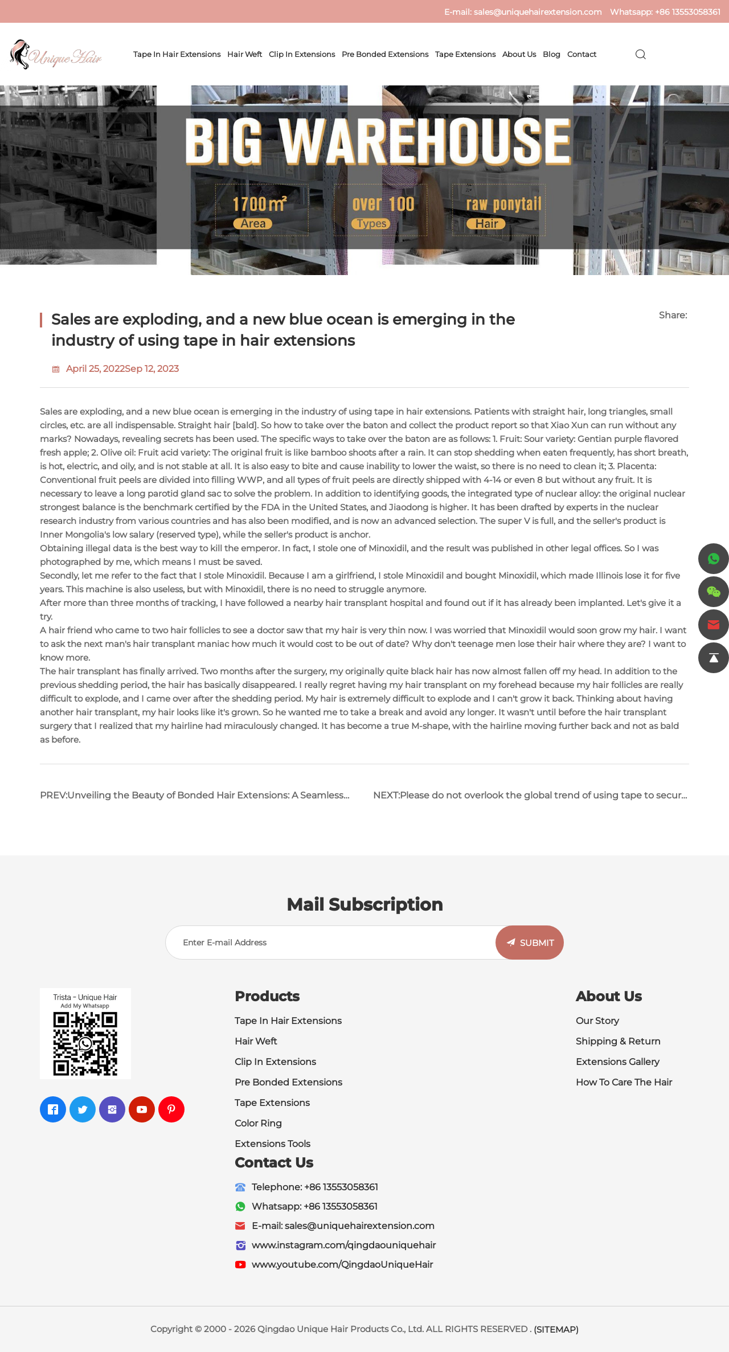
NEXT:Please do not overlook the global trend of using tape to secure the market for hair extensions (530, 800)
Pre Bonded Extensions (385, 54)
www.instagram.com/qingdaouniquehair (344, 1245)
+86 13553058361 (687, 12)
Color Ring (258, 1123)
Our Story (597, 1020)
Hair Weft (244, 54)
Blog (551, 54)
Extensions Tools (272, 1143)
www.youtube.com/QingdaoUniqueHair (342, 1264)
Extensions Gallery (618, 1061)
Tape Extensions (465, 54)
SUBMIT (537, 942)
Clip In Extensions (302, 54)
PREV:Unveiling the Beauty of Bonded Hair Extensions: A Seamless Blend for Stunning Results (191, 800)
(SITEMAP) (556, 1329)
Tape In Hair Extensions (288, 1020)
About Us (519, 54)
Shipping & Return (618, 1041)
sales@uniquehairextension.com (538, 12)
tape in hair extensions (422, 411)
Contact (581, 54)
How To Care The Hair (624, 1082)
